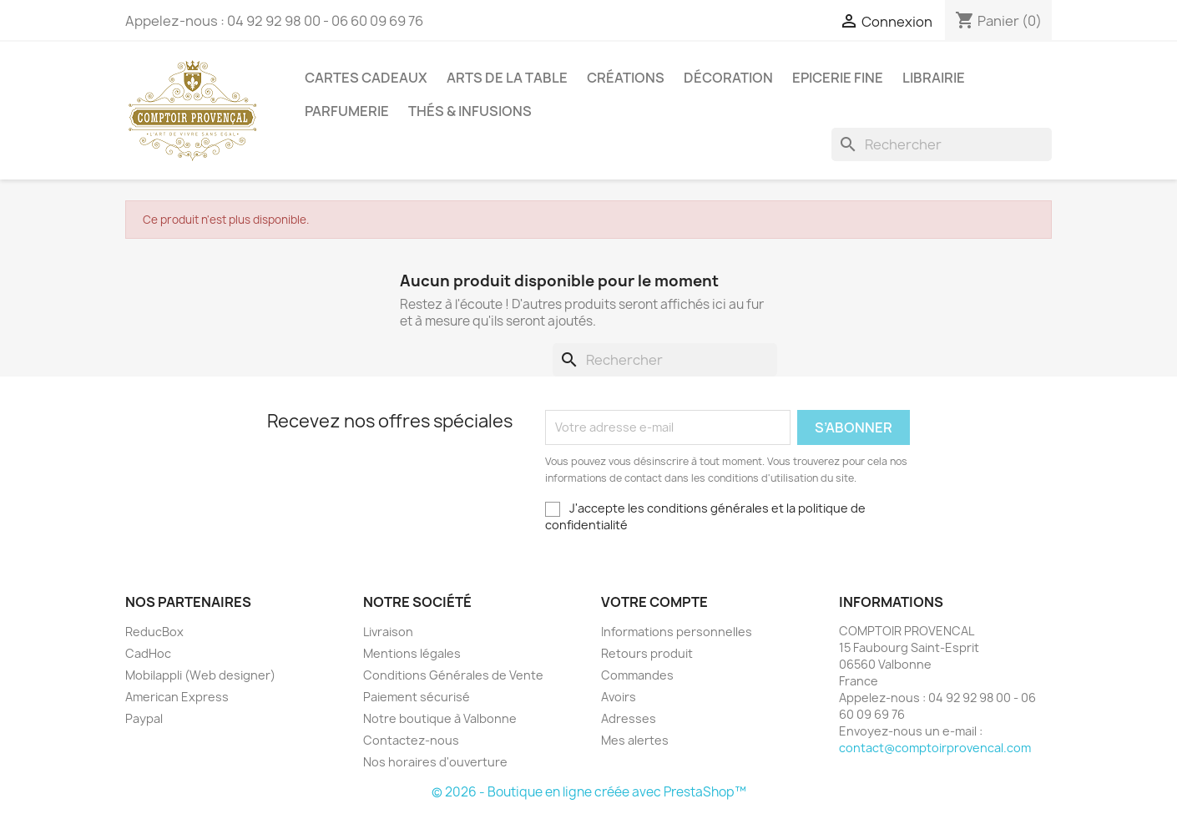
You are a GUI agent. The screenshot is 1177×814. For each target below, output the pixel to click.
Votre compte (654, 602)
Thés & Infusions (470, 111)
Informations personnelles (676, 632)
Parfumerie (347, 111)
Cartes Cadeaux (366, 77)
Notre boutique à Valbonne (440, 718)
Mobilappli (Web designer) (200, 675)
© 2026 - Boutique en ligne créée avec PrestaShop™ (589, 792)
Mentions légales (412, 653)
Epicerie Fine (837, 77)
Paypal (144, 718)
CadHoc (148, 653)
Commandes (637, 675)
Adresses (628, 718)
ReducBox (154, 632)
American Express (177, 697)
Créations (625, 77)
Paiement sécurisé (416, 697)
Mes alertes (635, 740)
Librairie (933, 77)
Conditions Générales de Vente (453, 675)
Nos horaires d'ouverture (435, 762)
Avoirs (618, 697)
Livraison (388, 632)
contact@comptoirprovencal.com (935, 748)
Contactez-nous (411, 740)
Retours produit (647, 653)
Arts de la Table (507, 77)
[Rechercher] (941, 144)
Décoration (728, 77)
